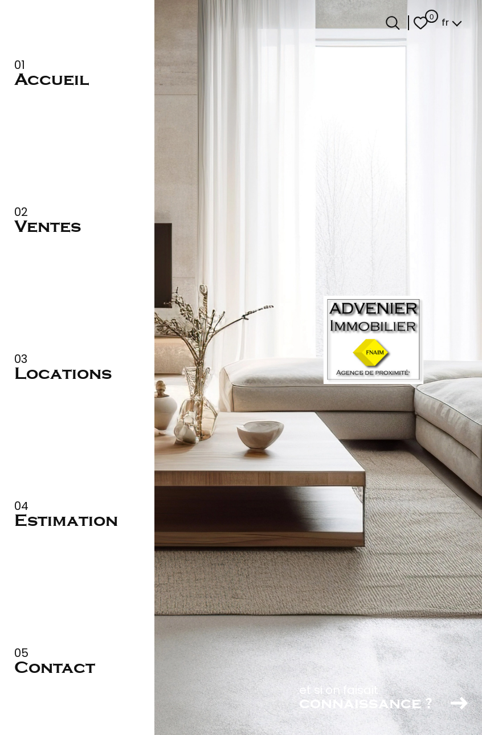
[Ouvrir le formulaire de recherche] (393, 23)
